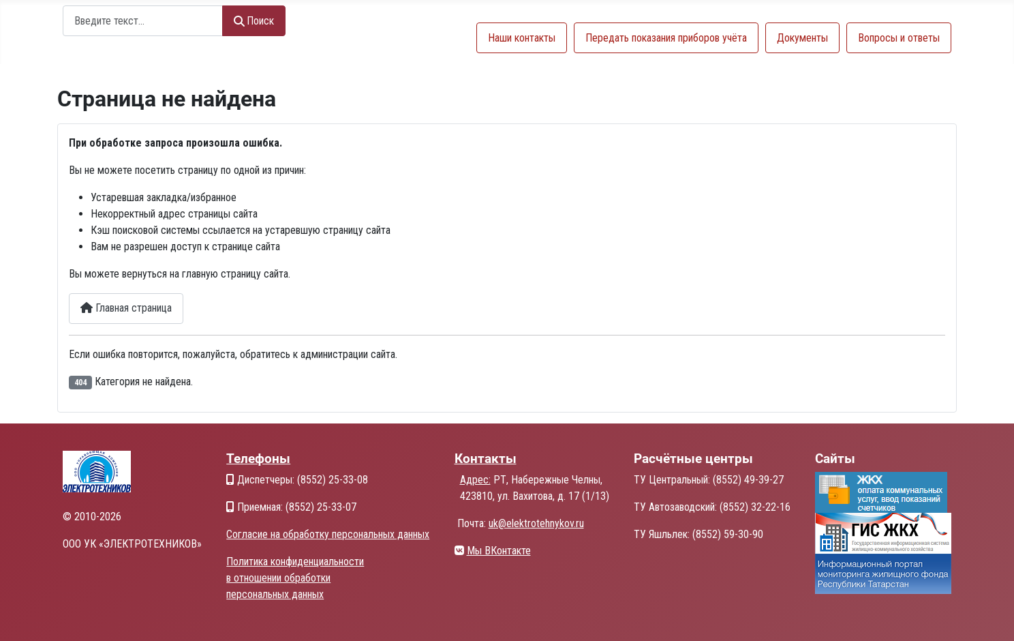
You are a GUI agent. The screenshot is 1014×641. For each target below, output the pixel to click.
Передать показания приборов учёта (666, 37)
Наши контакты (521, 37)
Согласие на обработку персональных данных (327, 534)
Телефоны (258, 458)
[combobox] (143, 20)
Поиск (254, 20)
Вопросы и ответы (899, 37)
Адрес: (475, 479)
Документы (802, 37)
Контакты (486, 458)
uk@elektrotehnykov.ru (536, 523)
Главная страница (126, 307)
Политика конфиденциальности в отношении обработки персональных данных (295, 578)
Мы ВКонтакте (499, 550)
